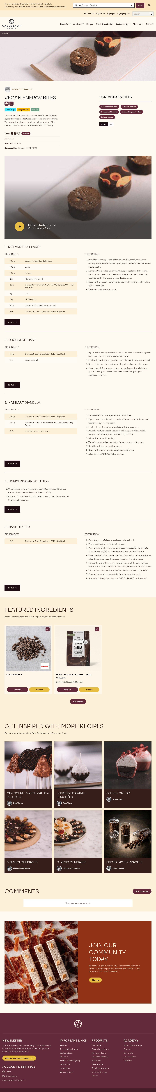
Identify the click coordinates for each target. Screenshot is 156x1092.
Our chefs (128, 1053)
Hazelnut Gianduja (110, 112)
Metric (103, 124)
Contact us (65, 1064)
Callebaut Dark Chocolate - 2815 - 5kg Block (45, 311)
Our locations (130, 1057)
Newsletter (65, 1068)
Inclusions (96, 1060)
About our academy (133, 1045)
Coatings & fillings (100, 1057)
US (111, 124)
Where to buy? (66, 1072)
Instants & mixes (99, 1072)
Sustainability (66, 1053)
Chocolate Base (130, 107)
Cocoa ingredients (100, 1049)
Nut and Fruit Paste (110, 107)
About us (64, 1057)
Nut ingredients (99, 1053)
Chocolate (96, 1045)
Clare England (118, 868)
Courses (127, 1049)
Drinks (95, 1076)
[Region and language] (104, 5)
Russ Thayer (18, 803)
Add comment (142, 891)
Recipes (89, 24)
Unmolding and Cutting (132, 112)
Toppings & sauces (100, 1068)
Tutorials (128, 1060)
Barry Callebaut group (70, 1060)
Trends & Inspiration (104, 24)
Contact (149, 24)
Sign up (95, 980)
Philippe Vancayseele (21, 868)
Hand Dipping (108, 117)
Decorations (97, 1064)
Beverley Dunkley (22, 89)
